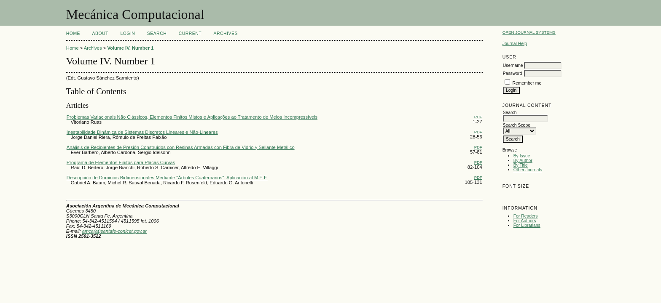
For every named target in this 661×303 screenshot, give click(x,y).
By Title (520, 165)
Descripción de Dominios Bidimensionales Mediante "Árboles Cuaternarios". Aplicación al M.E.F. (167, 177)
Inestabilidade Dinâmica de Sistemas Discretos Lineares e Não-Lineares (142, 132)
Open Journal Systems (529, 32)
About (100, 33)
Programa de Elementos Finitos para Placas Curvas (121, 162)
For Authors (524, 220)
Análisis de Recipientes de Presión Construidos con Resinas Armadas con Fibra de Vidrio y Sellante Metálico (181, 147)
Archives (226, 33)
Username (513, 65)
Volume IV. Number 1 (130, 47)
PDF (478, 116)
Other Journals (527, 169)
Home (73, 33)
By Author (522, 160)
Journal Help (514, 43)
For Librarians (526, 225)
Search (157, 33)
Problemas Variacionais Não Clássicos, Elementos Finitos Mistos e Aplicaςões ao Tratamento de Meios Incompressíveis (192, 117)
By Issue (521, 156)
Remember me (527, 83)
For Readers (525, 216)
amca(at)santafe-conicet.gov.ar (114, 231)
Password (512, 73)
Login (127, 33)
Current (190, 33)
